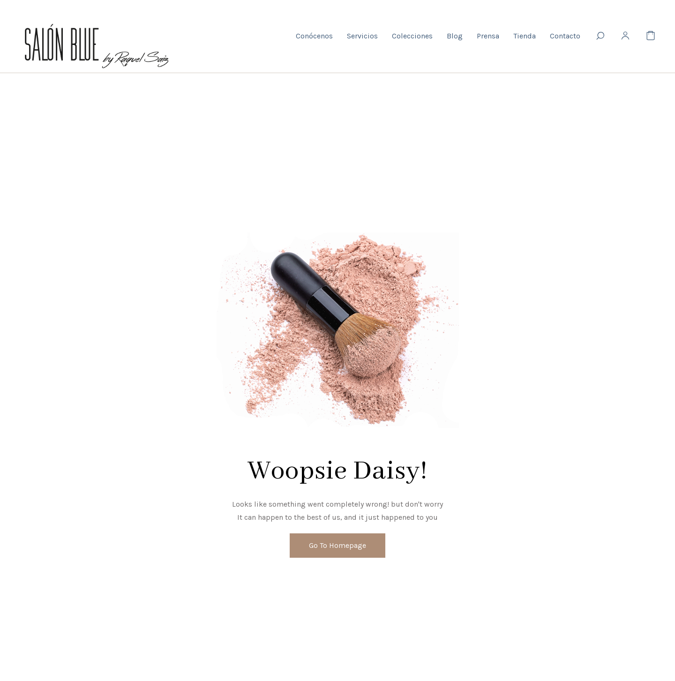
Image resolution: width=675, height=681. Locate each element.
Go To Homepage (337, 545)
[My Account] (625, 36)
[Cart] (650, 36)
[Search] (600, 36)
